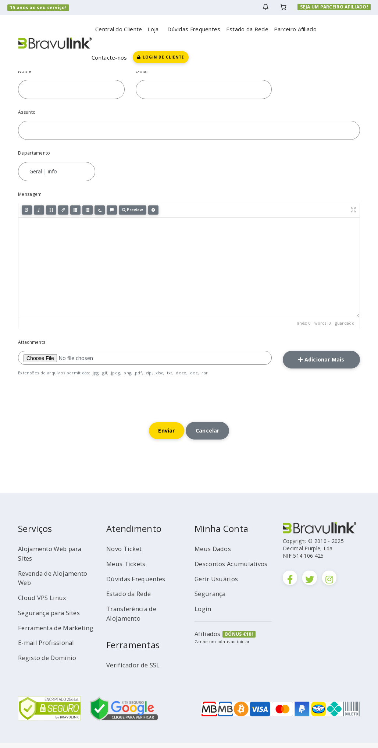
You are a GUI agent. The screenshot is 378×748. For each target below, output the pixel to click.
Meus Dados (214, 553)
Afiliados (209, 648)
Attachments (31, 342)
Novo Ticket (126, 553)
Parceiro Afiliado (295, 29)
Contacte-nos (109, 57)
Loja (154, 29)
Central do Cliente (118, 29)
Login (204, 623)
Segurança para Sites (52, 617)
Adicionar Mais (321, 361)
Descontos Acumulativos (217, 573)
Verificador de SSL (135, 670)
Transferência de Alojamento (134, 618)
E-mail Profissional (48, 657)
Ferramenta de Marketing (42, 637)
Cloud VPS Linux (44, 602)
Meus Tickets (128, 568)
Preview (132, 209)
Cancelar (210, 434)
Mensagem (30, 194)
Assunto (27, 112)
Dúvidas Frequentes (193, 29)
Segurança (212, 608)
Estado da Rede (247, 29)
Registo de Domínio (50, 672)
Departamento (34, 153)
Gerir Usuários (218, 593)
